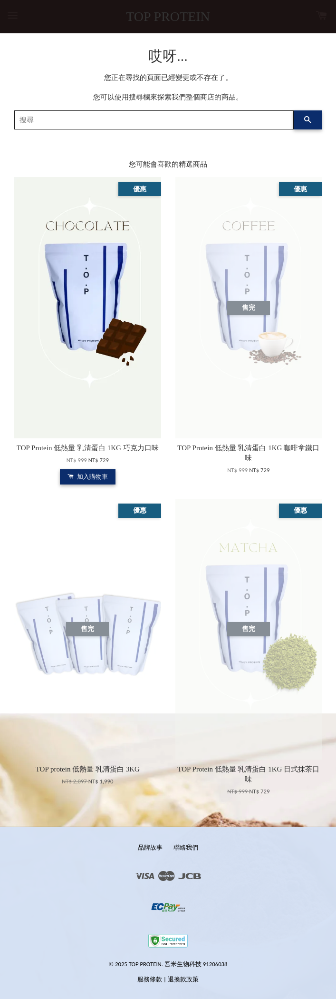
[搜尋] (154, 119)
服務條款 (149, 979)
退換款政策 (183, 979)
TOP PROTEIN (168, 16)
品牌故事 (150, 847)
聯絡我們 (185, 847)
